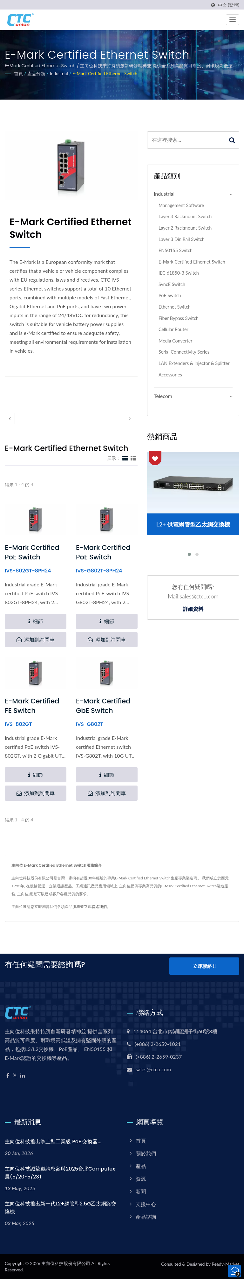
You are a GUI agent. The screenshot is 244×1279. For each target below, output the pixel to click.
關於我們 (146, 1153)
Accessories (170, 374)
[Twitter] (14, 1075)
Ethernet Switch (175, 307)
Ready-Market (225, 1263)
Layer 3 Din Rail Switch (182, 239)
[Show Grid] (125, 458)
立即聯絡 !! (204, 967)
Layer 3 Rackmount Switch (185, 216)
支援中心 (146, 1204)
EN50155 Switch (176, 250)
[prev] (10, 418)
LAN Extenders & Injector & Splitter (194, 363)
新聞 (141, 1191)
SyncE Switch (172, 284)
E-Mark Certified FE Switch (32, 705)
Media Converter (176, 340)
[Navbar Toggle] (232, 19)
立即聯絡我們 (95, 906)
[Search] (186, 140)
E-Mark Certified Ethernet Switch (104, 73)
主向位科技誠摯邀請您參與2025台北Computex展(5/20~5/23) (60, 1172)
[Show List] (133, 458)
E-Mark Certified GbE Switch (103, 705)
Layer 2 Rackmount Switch (185, 228)
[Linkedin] (22, 1075)
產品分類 (36, 73)
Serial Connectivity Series (184, 352)
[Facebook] (7, 1075)
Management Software (181, 205)
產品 (141, 1166)
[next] (130, 418)
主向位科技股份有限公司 (65, 1263)
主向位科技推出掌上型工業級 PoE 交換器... (53, 1141)
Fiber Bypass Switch (179, 318)
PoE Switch (170, 295)
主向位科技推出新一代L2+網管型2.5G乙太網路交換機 (60, 1207)
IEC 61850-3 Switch (179, 273)
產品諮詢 (146, 1216)
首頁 (18, 73)
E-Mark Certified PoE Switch (32, 552)
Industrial (59, 73)
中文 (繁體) (228, 5)
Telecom (163, 396)
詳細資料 (193, 609)
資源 (141, 1178)
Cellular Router (173, 329)
